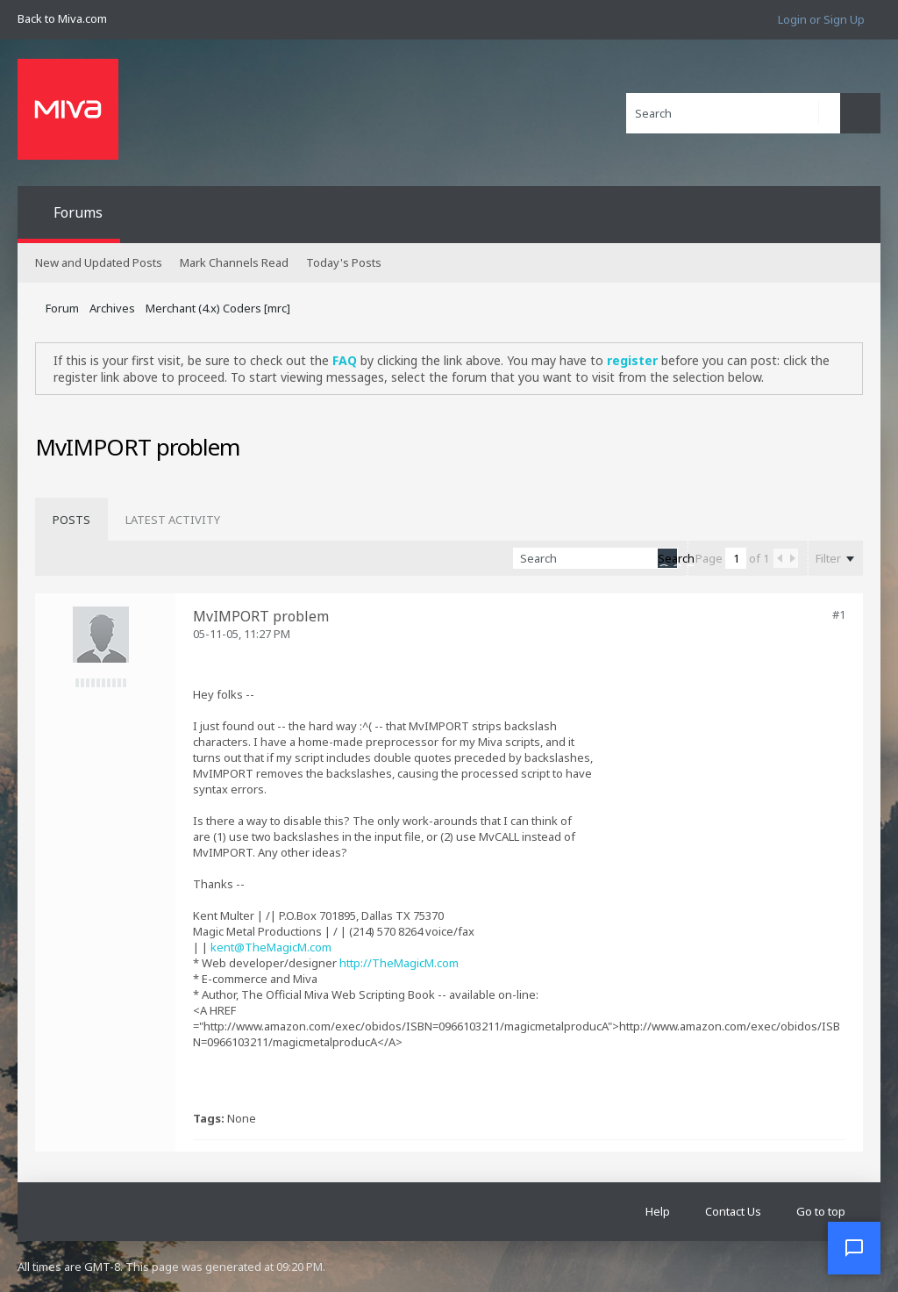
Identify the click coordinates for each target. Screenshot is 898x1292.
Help (657, 1211)
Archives (112, 308)
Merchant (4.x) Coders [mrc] (218, 308)
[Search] (733, 113)
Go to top (820, 1211)
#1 (838, 614)
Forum (62, 308)
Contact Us (733, 1211)
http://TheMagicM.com (399, 963)
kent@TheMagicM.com (270, 947)
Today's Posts (343, 262)
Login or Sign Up (821, 19)
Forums (78, 212)
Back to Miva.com (62, 18)
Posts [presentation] (71, 520)
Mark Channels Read (234, 262)
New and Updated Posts (98, 262)
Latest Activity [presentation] (172, 520)
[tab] (71, 520)
